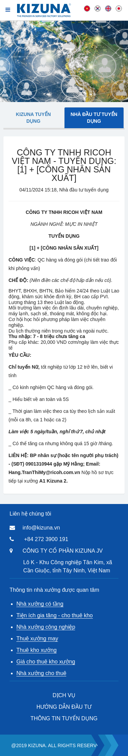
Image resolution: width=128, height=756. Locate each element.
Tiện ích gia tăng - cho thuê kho (54, 615)
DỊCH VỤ (64, 695)
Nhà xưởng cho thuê (41, 673)
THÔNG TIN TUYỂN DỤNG (63, 718)
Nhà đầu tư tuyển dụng (94, 118)
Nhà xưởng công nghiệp (45, 627)
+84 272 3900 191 (46, 539)
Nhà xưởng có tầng (39, 604)
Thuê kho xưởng (36, 650)
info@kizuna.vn (41, 528)
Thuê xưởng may (37, 638)
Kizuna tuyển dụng (33, 118)
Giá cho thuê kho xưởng (45, 662)
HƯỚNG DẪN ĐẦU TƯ (64, 707)
